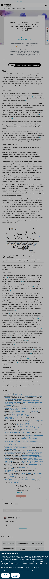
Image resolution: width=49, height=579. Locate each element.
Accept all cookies (5, 575)
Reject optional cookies (15, 575)
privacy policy (9, 567)
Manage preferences (6, 570)
